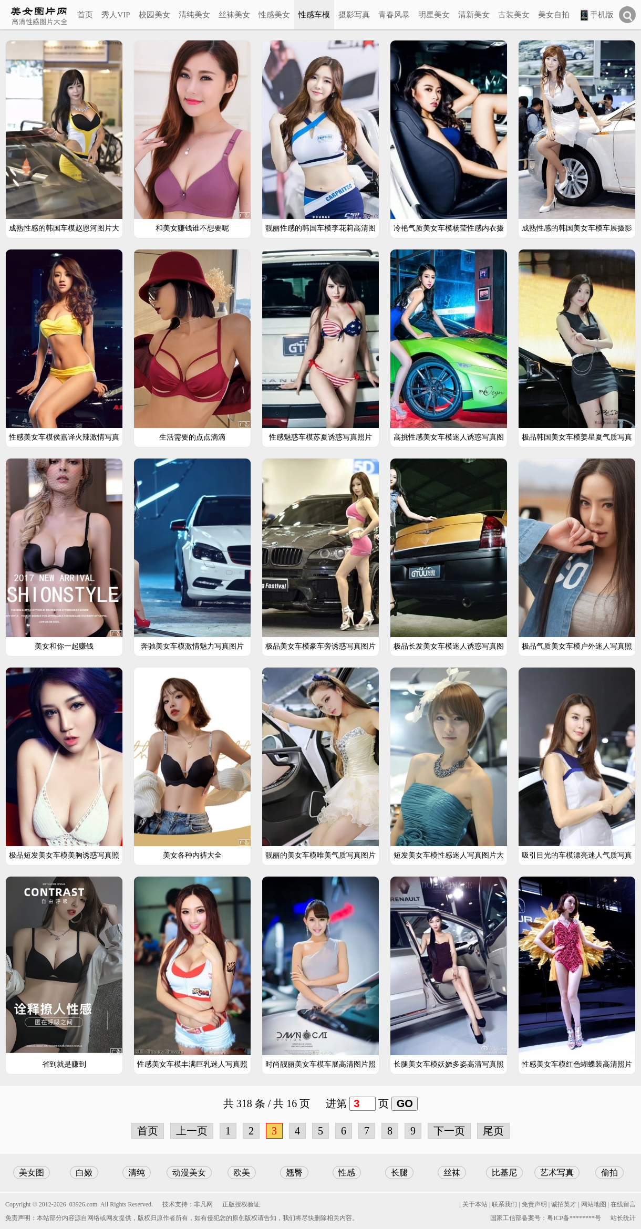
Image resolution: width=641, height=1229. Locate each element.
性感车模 (314, 15)
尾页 (493, 1131)
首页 (85, 15)
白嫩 (84, 1172)
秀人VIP (115, 15)
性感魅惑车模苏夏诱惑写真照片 (320, 437)
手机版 (596, 15)
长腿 (399, 1172)
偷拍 (609, 1172)
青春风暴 (394, 15)
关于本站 (475, 1204)
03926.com (83, 1204)
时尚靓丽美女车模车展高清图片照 (320, 1064)
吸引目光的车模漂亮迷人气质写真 (577, 855)
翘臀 (294, 1172)
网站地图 (593, 1204)
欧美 (241, 1172)
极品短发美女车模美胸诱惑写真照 (64, 855)
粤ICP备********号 (574, 1218)
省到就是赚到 (64, 1064)
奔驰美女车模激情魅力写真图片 (192, 646)
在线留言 (623, 1204)
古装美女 (514, 15)
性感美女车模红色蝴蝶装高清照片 (577, 1064)
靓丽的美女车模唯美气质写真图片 (320, 855)
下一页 (449, 1131)
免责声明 (534, 1204)
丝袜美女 (234, 15)
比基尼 (504, 1172)
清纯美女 (194, 15)
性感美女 (274, 15)
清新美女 (474, 15)
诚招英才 (563, 1204)
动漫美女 (189, 1172)
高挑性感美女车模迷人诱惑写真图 (449, 437)
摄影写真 (354, 15)
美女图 (31, 1172)
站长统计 (623, 1218)
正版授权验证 (241, 1204)
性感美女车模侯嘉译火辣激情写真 (64, 437)
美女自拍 (554, 15)
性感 (346, 1172)
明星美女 (434, 15)
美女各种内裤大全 (192, 855)
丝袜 (451, 1172)
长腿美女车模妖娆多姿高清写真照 (449, 1064)
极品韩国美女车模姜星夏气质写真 (577, 437)
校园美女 (154, 15)
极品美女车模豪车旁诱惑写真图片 (320, 646)
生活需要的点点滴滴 (192, 437)
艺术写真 (557, 1172)
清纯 (136, 1172)
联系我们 (504, 1204)
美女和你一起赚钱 (64, 646)
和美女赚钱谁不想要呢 (192, 228)
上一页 (192, 1131)
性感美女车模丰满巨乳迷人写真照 (192, 1064)
